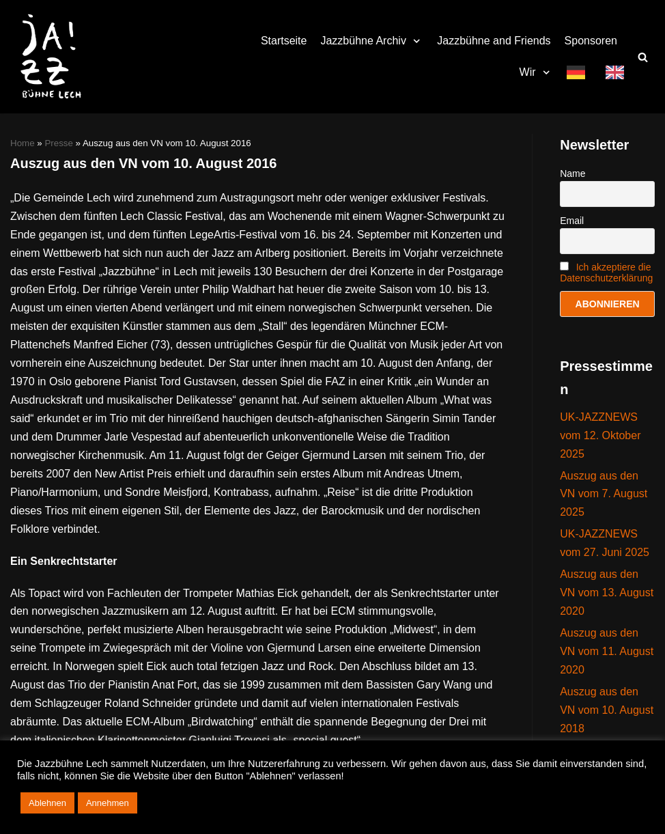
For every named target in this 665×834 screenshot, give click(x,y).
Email (572, 220)
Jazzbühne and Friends (493, 40)
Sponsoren (591, 40)
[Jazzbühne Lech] (47, 56)
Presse (58, 143)
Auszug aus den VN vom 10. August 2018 (606, 710)
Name (572, 173)
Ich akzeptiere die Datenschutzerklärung (606, 272)
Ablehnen (47, 803)
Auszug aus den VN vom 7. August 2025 (603, 494)
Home (22, 143)
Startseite (284, 40)
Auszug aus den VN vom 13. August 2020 (606, 592)
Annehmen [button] (107, 803)
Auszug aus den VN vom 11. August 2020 (606, 651)
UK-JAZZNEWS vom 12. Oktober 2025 (600, 435)
